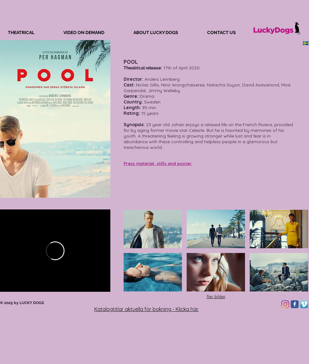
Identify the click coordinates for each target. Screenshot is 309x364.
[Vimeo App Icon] (304, 304)
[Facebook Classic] (295, 304)
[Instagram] (285, 304)
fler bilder (216, 296)
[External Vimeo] (55, 251)
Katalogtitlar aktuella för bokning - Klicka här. (146, 309)
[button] (153, 229)
